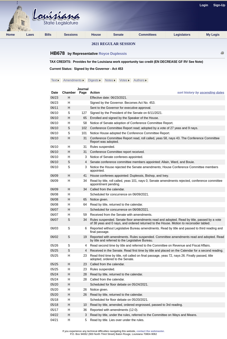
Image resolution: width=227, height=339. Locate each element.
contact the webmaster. (150, 331)
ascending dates (212, 92)
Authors (139, 80)
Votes (123, 80)
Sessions (71, 34)
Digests (93, 80)
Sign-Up (219, 5)
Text (54, 80)
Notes (109, 80)
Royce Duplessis (113, 54)
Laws (30, 34)
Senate (118, 34)
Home (10, 34)
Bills (48, 34)
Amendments (72, 80)
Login (204, 5)
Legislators (182, 34)
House (96, 34)
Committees (148, 34)
